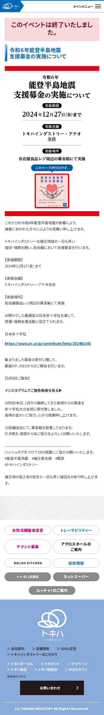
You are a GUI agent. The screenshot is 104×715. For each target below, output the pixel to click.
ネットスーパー (76, 576)
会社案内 (17, 648)
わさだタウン (78, 669)
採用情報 (76, 563)
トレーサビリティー (76, 530)
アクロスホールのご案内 (76, 546)
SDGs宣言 (68, 648)
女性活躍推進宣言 (28, 530)
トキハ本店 (19, 669)
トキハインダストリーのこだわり (34, 654)
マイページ (79, 663)
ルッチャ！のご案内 (52, 590)
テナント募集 (28, 546)
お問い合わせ (50, 687)
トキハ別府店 (47, 669)
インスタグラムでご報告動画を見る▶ (33, 390)
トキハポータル (22, 663)
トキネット (52, 663)
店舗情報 (42, 648)
